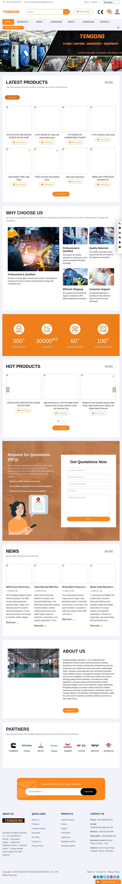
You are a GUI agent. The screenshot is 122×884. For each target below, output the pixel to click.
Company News (38, 828)
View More (61, 428)
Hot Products (23, 366)
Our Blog (35, 837)
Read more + (71, 710)
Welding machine (68, 841)
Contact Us (36, 841)
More (109, 82)
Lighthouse (65, 837)
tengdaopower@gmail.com (42, 2)
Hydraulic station (68, 846)
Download (36, 833)
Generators (66, 833)
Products (35, 824)
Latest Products (27, 82)
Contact (94, 2)
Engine (64, 828)
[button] (56, 69)
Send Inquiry (83, 12)
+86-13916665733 (13, 2)
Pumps (64, 824)
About (86, 2)
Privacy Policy (38, 846)
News (12, 551)
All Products (12, 97)
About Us (36, 820)
